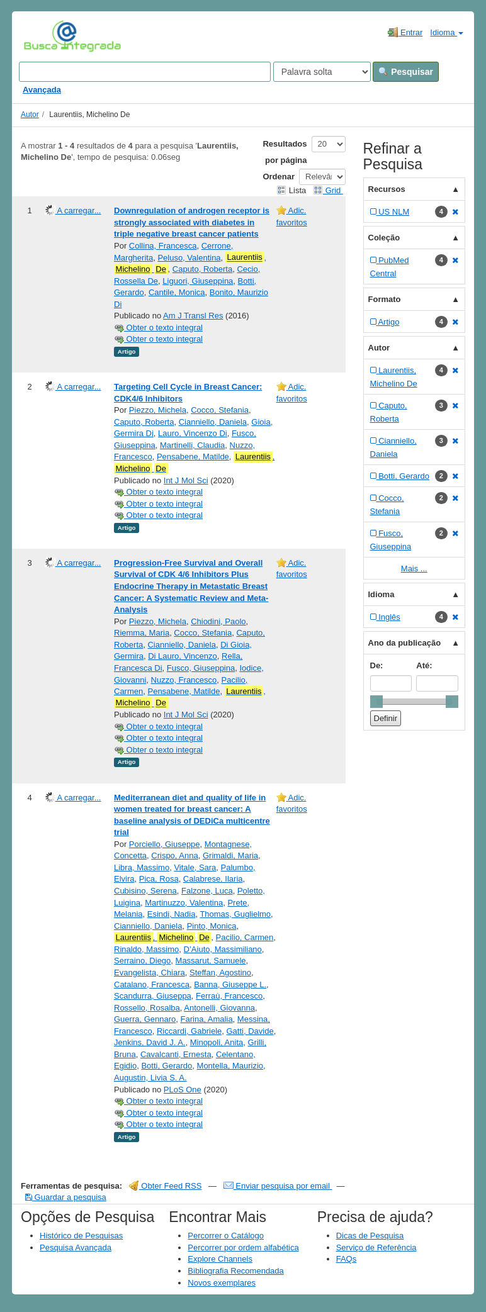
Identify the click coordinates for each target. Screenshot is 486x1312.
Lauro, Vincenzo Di (192, 433)
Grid (328, 190)
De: (376, 665)
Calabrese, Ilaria (213, 878)
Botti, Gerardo (166, 1065)
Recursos (386, 189)
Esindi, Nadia (171, 914)
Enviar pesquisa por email (277, 1186)
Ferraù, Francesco (229, 996)
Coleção (384, 237)
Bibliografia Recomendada (235, 1271)
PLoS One (182, 1089)
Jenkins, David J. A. (149, 1042)
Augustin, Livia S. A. (150, 1077)
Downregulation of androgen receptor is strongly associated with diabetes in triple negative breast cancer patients (191, 222)
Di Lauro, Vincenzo (182, 656)
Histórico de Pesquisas (81, 1235)
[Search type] (322, 72)
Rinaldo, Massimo (146, 949)
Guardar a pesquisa (65, 1197)
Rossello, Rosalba (147, 1007)
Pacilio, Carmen (245, 937)
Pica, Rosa (159, 878)
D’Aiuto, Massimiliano (223, 949)
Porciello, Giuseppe (164, 844)
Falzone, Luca (207, 890)
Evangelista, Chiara (149, 972)
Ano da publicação (404, 643)
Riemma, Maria (141, 632)
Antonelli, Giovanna (219, 1007)
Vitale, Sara (195, 867)
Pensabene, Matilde (193, 456)
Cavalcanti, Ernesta (176, 1054)
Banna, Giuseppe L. (230, 984)
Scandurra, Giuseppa (152, 996)
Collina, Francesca (163, 245)
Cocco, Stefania (220, 410)
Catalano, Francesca (151, 984)
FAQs (346, 1259)
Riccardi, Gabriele (189, 1031)
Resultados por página (285, 152)
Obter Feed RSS (165, 1186)
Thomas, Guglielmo (235, 914)
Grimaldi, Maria (230, 855)
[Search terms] (145, 72)
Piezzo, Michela (157, 410)
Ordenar (279, 176)
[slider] (376, 701)
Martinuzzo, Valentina (184, 902)
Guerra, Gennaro (145, 1019)
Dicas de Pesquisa (370, 1235)
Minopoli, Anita (217, 1042)
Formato (384, 299)
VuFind (43, 36)
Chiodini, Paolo (218, 621)
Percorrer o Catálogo (226, 1235)
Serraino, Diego (142, 960)
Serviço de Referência (376, 1247)
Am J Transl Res (193, 315)
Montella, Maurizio (230, 1065)
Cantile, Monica (177, 292)
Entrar (405, 32)
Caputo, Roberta (202, 269)
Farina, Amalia (207, 1019)
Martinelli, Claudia (192, 445)
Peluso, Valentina (188, 257)
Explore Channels (220, 1259)
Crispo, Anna (174, 855)
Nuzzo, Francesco (184, 680)
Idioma (446, 32)
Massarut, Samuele (211, 960)
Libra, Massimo (141, 867)
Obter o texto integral (158, 327)
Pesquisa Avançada (75, 1247)
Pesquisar (405, 72)
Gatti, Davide (250, 1031)
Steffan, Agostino (220, 972)
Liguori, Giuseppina (197, 281)
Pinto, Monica (212, 926)
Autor (30, 114)
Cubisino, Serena (145, 890)
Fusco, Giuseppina (201, 668)
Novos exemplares (222, 1282)
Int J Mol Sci (186, 480)
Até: (424, 665)
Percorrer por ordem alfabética (243, 1247)
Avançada (42, 89)
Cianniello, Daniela (213, 422)
